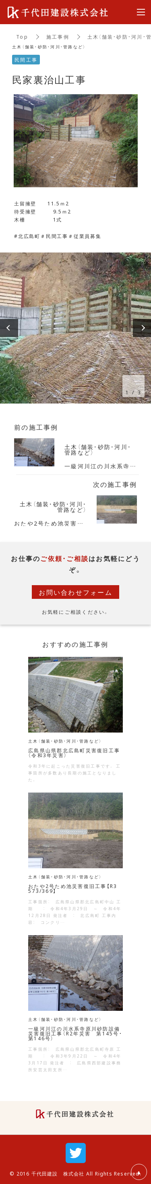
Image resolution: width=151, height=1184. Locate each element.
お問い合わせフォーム (75, 592)
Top (22, 36)
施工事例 (57, 36)
